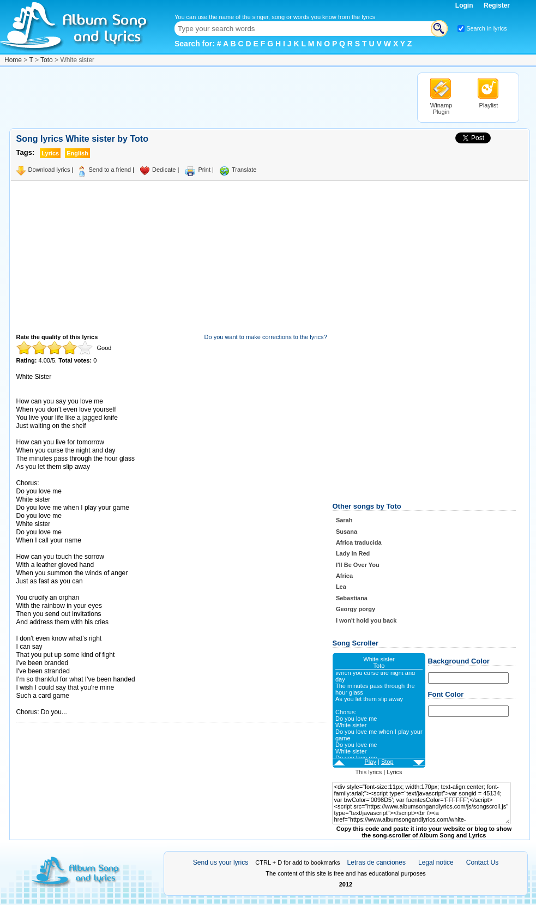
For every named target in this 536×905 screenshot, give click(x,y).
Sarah (344, 520)
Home (13, 60)
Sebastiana (352, 598)
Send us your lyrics (220, 862)
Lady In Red (353, 553)
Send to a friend (109, 169)
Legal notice (436, 862)
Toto (46, 60)
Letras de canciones (376, 862)
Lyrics (394, 772)
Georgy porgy (355, 609)
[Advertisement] (207, 97)
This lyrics (368, 772)
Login (465, 5)
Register (497, 5)
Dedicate (164, 169)
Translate (244, 169)
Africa (344, 575)
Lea (341, 586)
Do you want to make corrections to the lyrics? (265, 337)
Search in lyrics (486, 28)
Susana (346, 531)
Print (204, 169)
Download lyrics (49, 169)
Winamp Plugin (441, 108)
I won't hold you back (366, 620)
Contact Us (482, 862)
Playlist (488, 105)
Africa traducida (359, 542)
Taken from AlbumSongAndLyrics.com (62, 704)
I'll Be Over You (358, 565)
